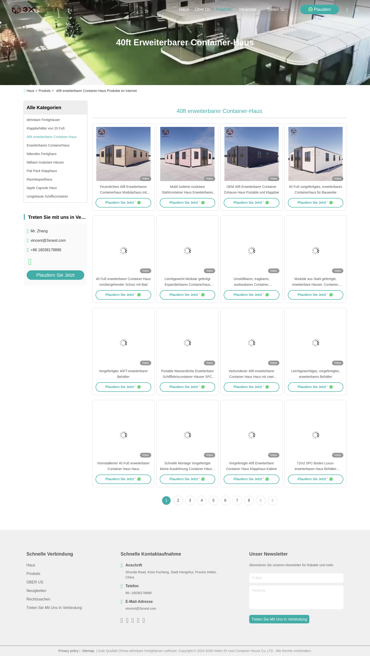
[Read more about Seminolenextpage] (260, 500)
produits (224, 9)
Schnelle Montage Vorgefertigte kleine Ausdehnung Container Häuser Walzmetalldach (187, 468)
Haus (184, 9)
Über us (202, 9)
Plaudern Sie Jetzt (55, 275)
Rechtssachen (38, 599)
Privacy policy (68, 651)
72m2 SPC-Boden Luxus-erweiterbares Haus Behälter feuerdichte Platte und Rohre (315, 468)
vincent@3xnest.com (48, 240)
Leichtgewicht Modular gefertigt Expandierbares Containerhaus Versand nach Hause (187, 284)
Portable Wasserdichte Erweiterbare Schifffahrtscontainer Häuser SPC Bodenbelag (187, 376)
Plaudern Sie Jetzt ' (123, 202)
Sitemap (88, 651)
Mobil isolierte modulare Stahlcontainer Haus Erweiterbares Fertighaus (187, 192)
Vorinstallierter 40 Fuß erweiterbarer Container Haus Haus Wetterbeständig (123, 468)
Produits (44, 91)
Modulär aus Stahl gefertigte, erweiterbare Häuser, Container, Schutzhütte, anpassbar (315, 284)
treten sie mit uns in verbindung (278, 9)
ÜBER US (34, 582)
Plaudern (319, 9)
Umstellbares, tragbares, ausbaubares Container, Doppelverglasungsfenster (251, 284)
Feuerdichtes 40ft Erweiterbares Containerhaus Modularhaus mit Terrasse (123, 192)
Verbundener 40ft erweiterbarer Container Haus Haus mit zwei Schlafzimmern (251, 376)
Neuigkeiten (36, 591)
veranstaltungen (250, 9)
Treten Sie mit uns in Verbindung (54, 608)
